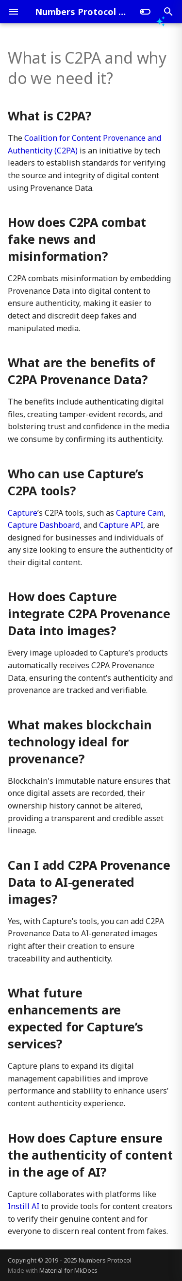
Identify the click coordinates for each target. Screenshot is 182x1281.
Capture (22, 512)
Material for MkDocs (68, 1270)
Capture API (121, 525)
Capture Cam (140, 512)
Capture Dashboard (44, 525)
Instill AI (23, 1206)
